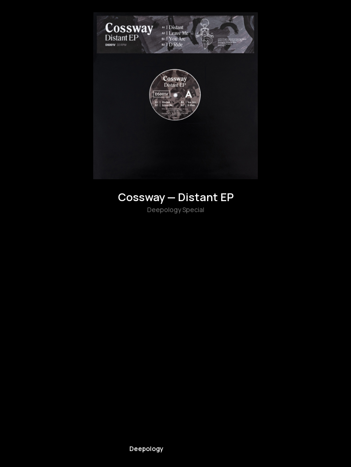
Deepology (146, 448)
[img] (146, 430)
